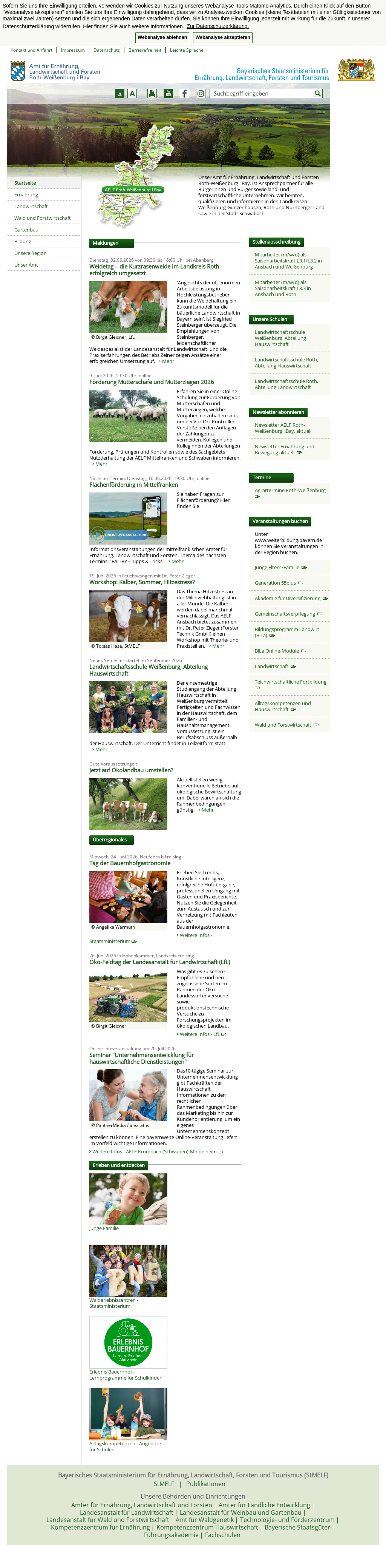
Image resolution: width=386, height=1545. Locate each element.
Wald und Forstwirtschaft (42, 218)
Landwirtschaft (31, 206)
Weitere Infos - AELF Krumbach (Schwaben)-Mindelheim (157, 1151)
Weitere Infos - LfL (203, 1034)
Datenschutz (106, 50)
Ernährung (26, 194)
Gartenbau (26, 229)
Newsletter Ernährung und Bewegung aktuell (284, 449)
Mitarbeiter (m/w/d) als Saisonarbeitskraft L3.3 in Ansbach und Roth (283, 288)
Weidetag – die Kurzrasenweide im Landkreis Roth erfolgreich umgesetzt (154, 269)
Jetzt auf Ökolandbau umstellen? (131, 770)
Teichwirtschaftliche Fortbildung (292, 684)
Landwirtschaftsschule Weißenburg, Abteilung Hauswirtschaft (148, 670)
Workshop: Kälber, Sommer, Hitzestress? (142, 582)
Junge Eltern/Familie (281, 567)
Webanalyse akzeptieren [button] (222, 37)
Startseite (25, 182)
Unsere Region (30, 253)
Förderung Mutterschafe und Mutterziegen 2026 (151, 382)
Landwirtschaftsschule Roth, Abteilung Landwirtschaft (286, 384)
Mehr (168, 361)
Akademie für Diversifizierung (291, 598)
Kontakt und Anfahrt (31, 50)
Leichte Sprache (187, 50)
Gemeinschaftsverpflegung (289, 613)
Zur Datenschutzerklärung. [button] (218, 26)
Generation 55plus (279, 582)
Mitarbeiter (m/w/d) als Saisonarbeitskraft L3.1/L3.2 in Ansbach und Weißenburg (288, 260)
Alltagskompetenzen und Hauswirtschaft (283, 706)
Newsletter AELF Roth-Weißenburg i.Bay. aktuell (283, 427)
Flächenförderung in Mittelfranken (133, 484)
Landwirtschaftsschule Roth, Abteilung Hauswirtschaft (286, 362)
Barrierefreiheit (145, 50)
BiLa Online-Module (280, 650)
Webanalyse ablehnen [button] (162, 37)
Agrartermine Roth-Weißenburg (291, 493)
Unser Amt (26, 264)
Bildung (22, 241)
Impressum (73, 50)
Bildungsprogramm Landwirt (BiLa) (287, 632)
